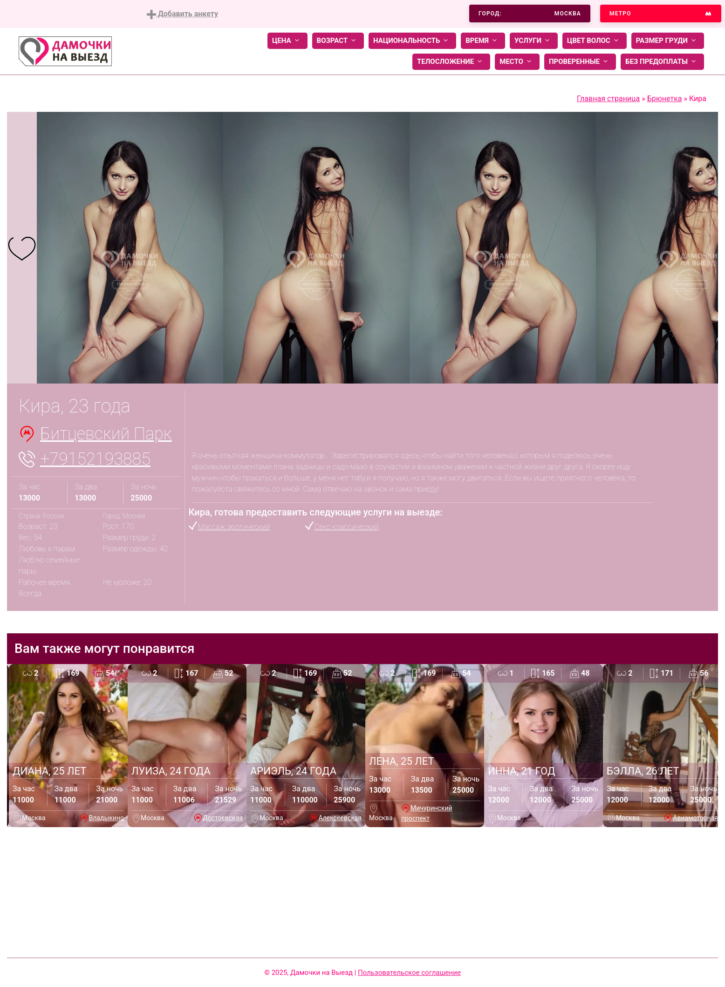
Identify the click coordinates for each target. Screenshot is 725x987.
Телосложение (451, 62)
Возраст (338, 41)
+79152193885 (95, 459)
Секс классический (347, 526)
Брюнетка (664, 98)
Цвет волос (594, 41)
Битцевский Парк (106, 434)
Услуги (533, 41)
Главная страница (608, 98)
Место (517, 62)
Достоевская (223, 818)
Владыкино (106, 818)
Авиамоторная (695, 818)
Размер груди (667, 41)
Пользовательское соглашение (409, 972)
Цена (287, 41)
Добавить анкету (182, 14)
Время (482, 41)
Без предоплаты (662, 62)
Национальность (412, 41)
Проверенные (580, 62)
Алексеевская (340, 818)
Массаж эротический (234, 526)
